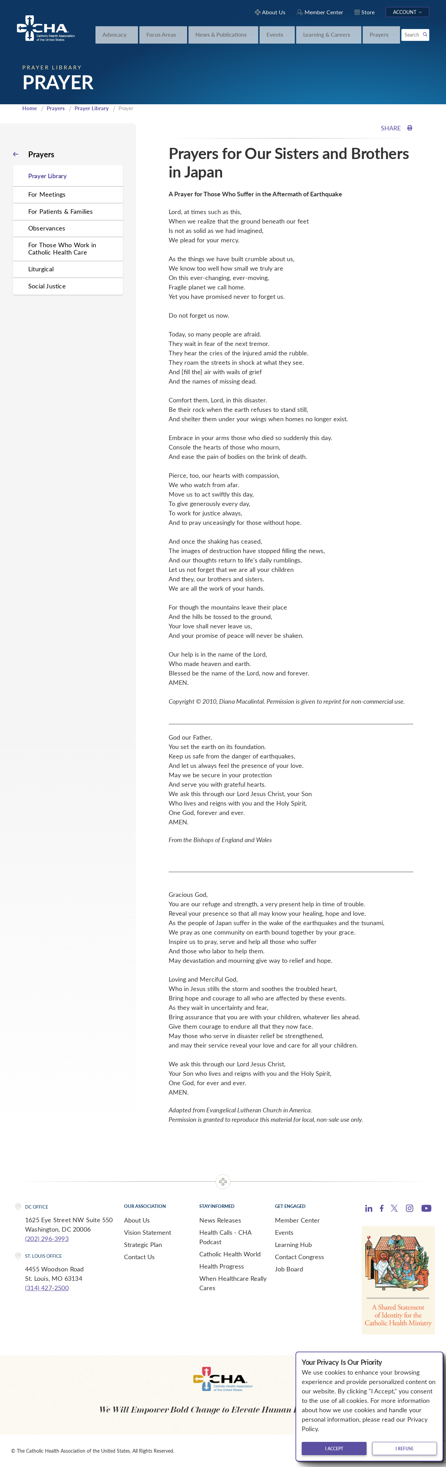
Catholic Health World (230, 1254)
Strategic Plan (143, 1244)
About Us (137, 1220)
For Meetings (47, 194)
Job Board (289, 1269)
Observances (46, 228)
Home (29, 108)
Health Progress (221, 1266)
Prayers (56, 108)
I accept (334, 1448)
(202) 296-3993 (47, 1238)
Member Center (297, 1220)
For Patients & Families (60, 211)
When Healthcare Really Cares (233, 1283)
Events (284, 1232)
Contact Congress (299, 1257)
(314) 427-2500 (47, 1288)
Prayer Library (92, 108)
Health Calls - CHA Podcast (225, 1237)
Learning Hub (293, 1244)
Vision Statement (147, 1232)
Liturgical (41, 269)
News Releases (220, 1220)
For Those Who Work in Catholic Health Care (62, 248)
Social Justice (47, 286)
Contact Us (139, 1257)
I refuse (404, 1448)
